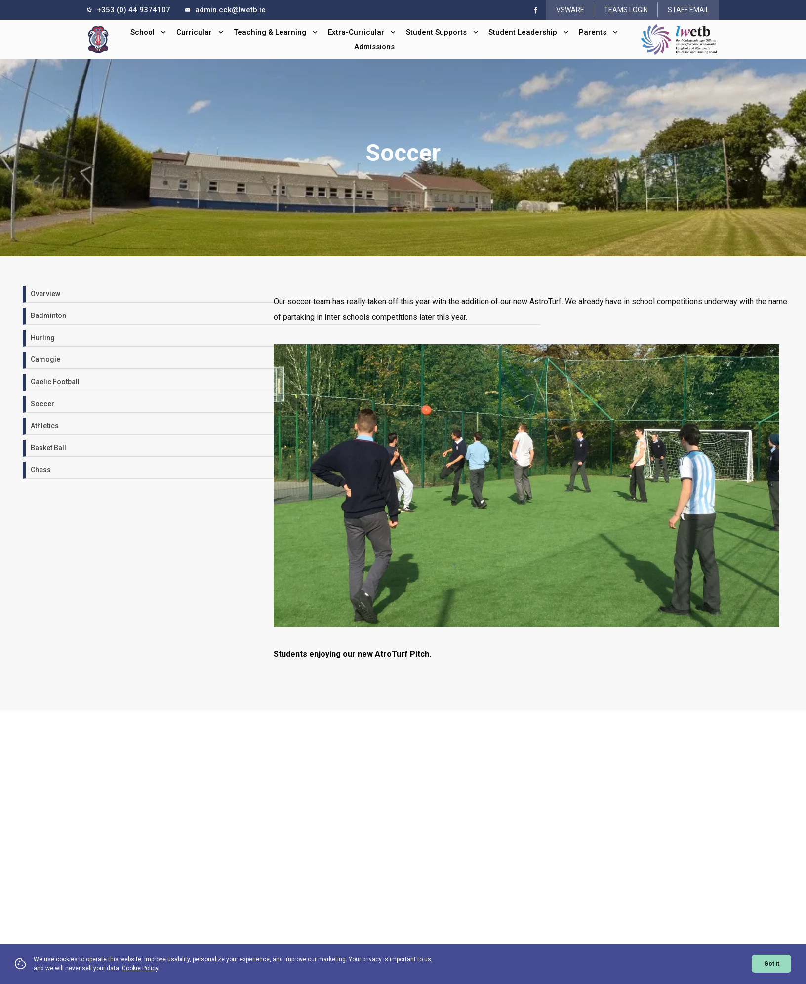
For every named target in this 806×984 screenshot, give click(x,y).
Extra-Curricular (362, 32)
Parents (598, 32)
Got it (771, 963)
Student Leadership (528, 32)
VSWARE (570, 10)
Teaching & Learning (276, 32)
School (148, 32)
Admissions (374, 46)
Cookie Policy (140, 968)
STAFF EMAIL (688, 10)
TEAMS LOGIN (626, 10)
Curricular (200, 32)
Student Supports (442, 32)
